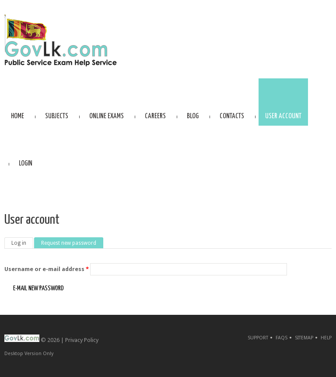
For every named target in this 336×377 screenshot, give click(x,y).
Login (25, 163)
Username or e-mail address (46, 269)
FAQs (281, 338)
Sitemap (304, 338)
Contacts (232, 116)
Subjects (56, 116)
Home (17, 116)
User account (283, 116)
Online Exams (106, 116)
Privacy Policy (81, 340)
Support (258, 338)
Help (326, 338)
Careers (155, 116)
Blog (193, 116)
